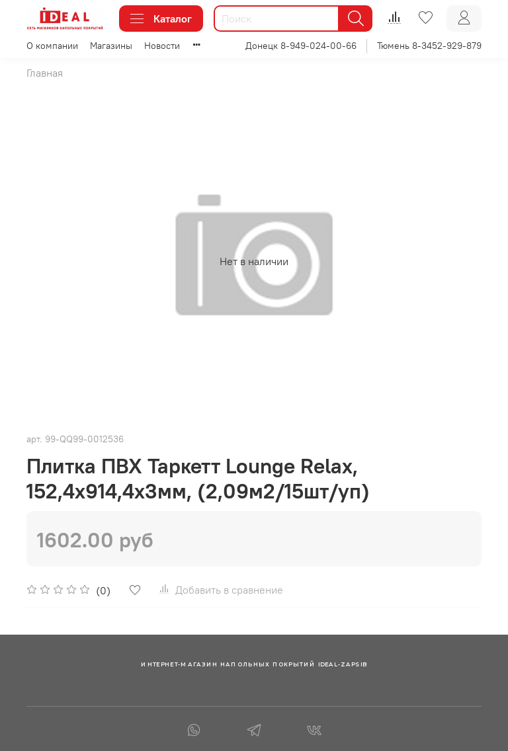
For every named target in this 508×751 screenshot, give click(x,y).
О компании (52, 46)
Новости (162, 46)
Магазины (111, 46)
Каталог (161, 18)
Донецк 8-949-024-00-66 (301, 46)
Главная (44, 72)
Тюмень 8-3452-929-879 (429, 46)
